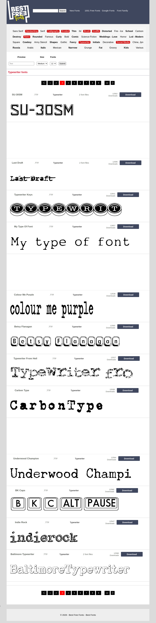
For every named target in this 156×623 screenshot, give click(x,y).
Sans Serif (18, 31)
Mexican (57, 48)
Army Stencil (40, 42)
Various (139, 48)
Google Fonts (108, 10)
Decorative (108, 42)
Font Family (122, 10)
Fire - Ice (118, 31)
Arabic (30, 48)
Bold (66, 37)
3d (80, 31)
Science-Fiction (89, 37)
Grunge (88, 48)
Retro (27, 37)
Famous (49, 37)
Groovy (113, 48)
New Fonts (75, 10)
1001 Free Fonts (92, 10)
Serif (42, 31)
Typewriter (84, 42)
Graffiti (96, 31)
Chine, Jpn (138, 42)
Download (130, 94)
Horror (123, 37)
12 (107, 83)
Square (16, 42)
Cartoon (139, 31)
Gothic (63, 42)
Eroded (65, 31)
